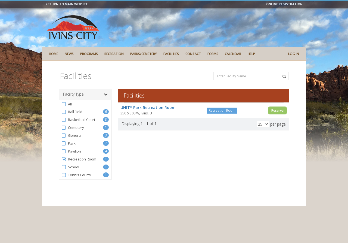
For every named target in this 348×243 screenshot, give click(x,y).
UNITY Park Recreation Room (148, 107)
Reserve (277, 110)
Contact (193, 53)
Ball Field (71, 111)
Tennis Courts (76, 175)
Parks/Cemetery (143, 53)
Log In (293, 53)
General (71, 135)
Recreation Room (78, 159)
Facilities (171, 53)
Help (251, 53)
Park (68, 143)
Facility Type (85, 94)
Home (53, 53)
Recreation (114, 53)
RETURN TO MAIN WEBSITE (66, 4)
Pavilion (71, 151)
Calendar (233, 53)
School (70, 167)
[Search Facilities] (284, 76)
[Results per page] (263, 124)
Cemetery (72, 127)
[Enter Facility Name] (251, 76)
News (69, 53)
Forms (212, 53)
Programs (89, 53)
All (66, 104)
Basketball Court (78, 119)
